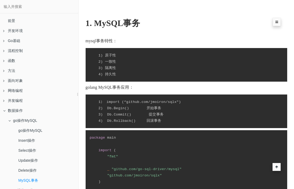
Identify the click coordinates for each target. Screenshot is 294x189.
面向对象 (13, 80)
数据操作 (13, 110)
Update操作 (28, 160)
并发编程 (13, 100)
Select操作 (27, 150)
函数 (9, 61)
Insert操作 (26, 140)
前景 (11, 21)
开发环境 (13, 31)
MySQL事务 (28, 180)
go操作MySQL (22, 120)
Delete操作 (27, 170)
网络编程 (13, 90)
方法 (9, 71)
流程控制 (13, 51)
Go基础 (11, 41)
